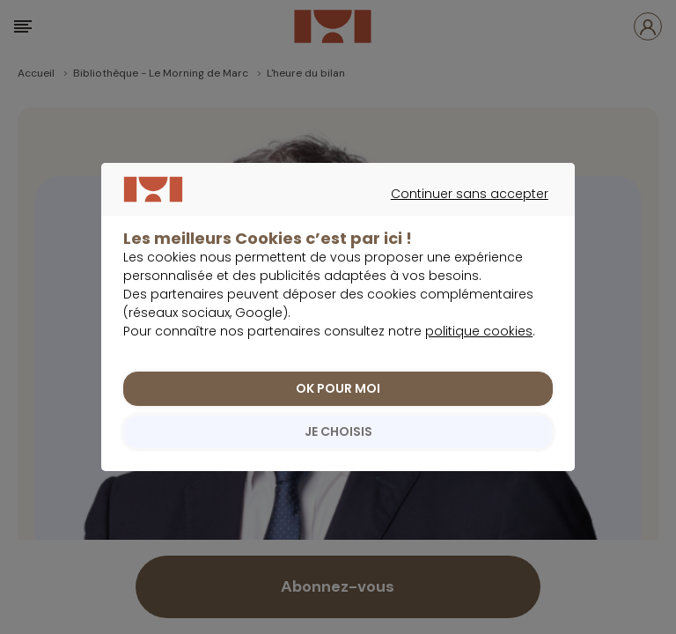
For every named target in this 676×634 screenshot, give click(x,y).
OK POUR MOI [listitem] (338, 389)
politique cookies (479, 332)
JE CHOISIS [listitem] (338, 432)
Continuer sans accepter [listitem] (329, 214)
